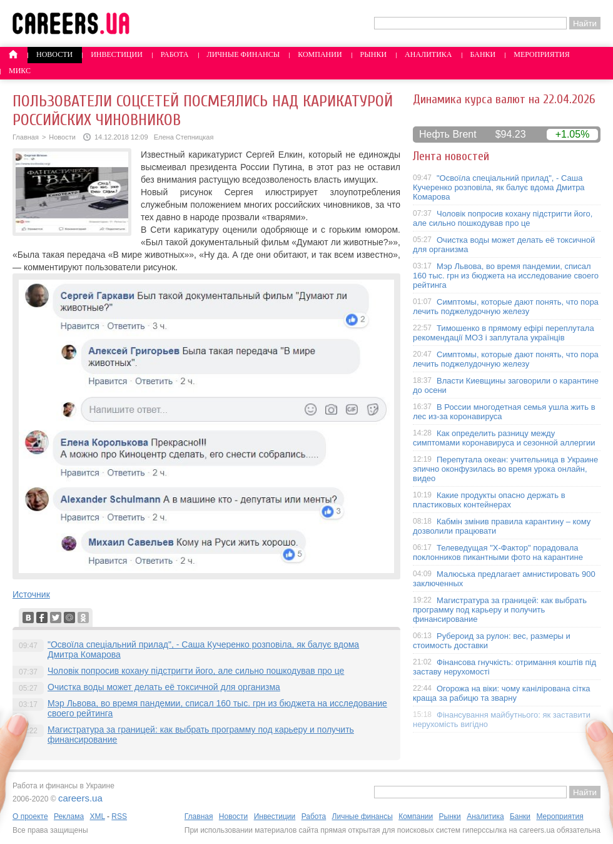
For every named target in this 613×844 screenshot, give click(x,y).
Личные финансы (243, 54)
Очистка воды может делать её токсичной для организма (164, 687)
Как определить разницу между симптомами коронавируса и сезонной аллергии (504, 438)
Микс (20, 70)
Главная (26, 137)
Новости (54, 54)
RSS (119, 816)
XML (96, 816)
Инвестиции (117, 54)
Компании (320, 54)
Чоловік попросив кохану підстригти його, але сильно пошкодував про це (196, 671)
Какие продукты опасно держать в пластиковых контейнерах (489, 500)
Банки (483, 54)
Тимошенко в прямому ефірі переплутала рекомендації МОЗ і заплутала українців (503, 332)
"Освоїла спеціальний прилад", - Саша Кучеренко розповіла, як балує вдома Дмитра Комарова (499, 187)
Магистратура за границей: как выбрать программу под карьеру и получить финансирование (500, 610)
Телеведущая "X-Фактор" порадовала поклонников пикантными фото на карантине (498, 552)
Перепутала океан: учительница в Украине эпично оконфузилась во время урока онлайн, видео (505, 469)
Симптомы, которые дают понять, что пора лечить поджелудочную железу (506, 306)
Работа (175, 54)
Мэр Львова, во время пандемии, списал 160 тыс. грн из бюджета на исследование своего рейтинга (506, 276)
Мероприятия (542, 54)
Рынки (373, 54)
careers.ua (80, 798)
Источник (31, 594)
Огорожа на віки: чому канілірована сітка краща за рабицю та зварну (501, 693)
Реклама (69, 816)
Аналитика (428, 54)
